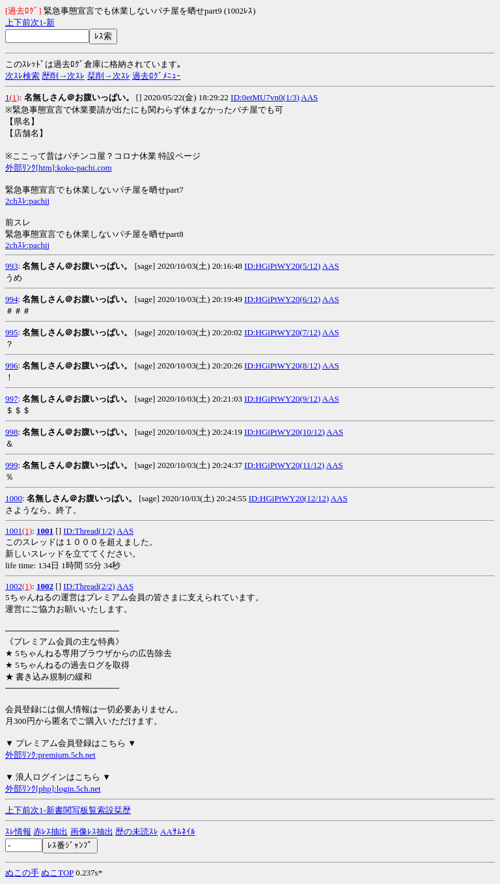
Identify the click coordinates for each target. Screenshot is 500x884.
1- (42, 22)
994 (11, 299)
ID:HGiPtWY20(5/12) (282, 266)
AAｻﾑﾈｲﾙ (177, 831)
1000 (13, 498)
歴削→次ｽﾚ (63, 76)
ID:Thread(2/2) (89, 586)
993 (11, 266)
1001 (13, 531)
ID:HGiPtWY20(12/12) (289, 498)
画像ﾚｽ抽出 (91, 831)
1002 (13, 586)
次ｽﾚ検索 (22, 76)
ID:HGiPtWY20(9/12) (282, 399)
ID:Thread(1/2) (89, 531)
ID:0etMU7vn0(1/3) (264, 97)
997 (11, 399)
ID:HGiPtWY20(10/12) (284, 432)
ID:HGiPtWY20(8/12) (282, 365)
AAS (309, 97)
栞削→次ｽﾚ (108, 76)
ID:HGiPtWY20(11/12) (284, 465)
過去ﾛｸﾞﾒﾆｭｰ (156, 76)
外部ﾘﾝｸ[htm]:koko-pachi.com (58, 168)
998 (11, 432)
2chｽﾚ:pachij (27, 201)
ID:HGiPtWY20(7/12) (282, 332)
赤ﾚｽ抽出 (50, 831)
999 (11, 465)
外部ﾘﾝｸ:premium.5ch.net (50, 755)
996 (11, 365)
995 (11, 332)
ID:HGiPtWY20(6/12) (282, 299)
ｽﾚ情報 (18, 831)
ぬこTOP (57, 872)
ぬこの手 (22, 872)
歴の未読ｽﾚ (136, 831)
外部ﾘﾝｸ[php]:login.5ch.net (53, 789)
